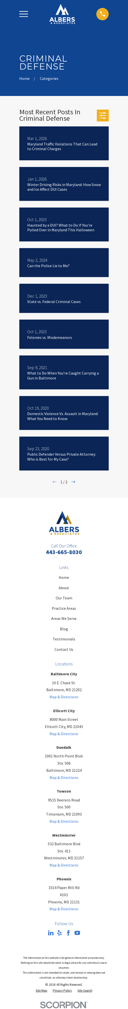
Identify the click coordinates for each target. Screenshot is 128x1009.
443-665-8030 (64, 552)
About (64, 587)
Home (64, 577)
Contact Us (63, 649)
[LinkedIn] (50, 933)
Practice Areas (64, 608)
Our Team (64, 597)
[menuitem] (41, 991)
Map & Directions (64, 696)
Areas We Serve (64, 618)
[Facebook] (68, 933)
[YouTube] (77, 933)
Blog (64, 628)
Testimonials (64, 638)
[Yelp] (59, 933)
